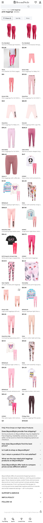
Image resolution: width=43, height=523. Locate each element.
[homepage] (21, 2)
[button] (35, 2)
